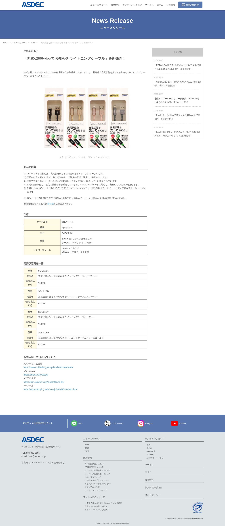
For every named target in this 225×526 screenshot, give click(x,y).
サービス (149, 5)
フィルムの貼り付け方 (94, 497)
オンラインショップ (132, 5)
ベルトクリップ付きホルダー (97, 480)
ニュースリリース (99, 5)
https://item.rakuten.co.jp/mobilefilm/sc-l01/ (44, 382)
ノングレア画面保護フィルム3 (97, 474)
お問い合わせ (190, 4)
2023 (87, 451)
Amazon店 (151, 451)
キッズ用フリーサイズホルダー (98, 484)
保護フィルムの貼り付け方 (96, 506)
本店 (148, 445)
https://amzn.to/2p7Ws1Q (36, 375)
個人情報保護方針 (153, 487)
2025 (87, 445)
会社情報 (170, 5)
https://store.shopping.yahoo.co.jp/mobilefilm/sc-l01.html (50, 389)
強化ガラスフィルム (93, 477)
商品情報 (115, 5)
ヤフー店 (150, 454)
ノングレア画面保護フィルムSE (98, 470)
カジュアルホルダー (93, 487)
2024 (87, 448)
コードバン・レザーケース (96, 490)
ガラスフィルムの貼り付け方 (97, 510)
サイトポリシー (152, 495)
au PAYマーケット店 (155, 458)
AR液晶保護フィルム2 (94, 467)
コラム (160, 5)
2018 (33, 43)
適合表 (50, 204)
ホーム (5, 43)
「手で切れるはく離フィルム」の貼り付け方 (103, 503)
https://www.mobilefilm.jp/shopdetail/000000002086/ (48, 367)
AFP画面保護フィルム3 (94, 464)
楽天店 (149, 448)
